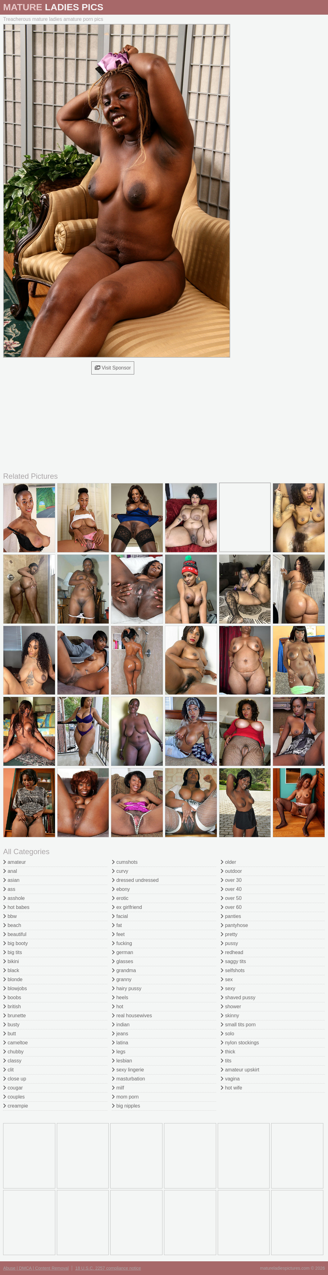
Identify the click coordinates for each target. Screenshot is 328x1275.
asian (11, 880)
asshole (14, 898)
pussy (229, 943)
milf (118, 1087)
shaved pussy (238, 997)
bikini (11, 961)
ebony (121, 889)
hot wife (231, 1087)
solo (227, 1033)
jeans (120, 1033)
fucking (122, 943)
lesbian (122, 1060)
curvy (120, 871)
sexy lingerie (128, 1069)
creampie (15, 1105)
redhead (232, 952)
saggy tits (233, 961)
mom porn (125, 1096)
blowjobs (15, 988)
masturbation (128, 1078)
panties (231, 916)
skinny (230, 1015)
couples (14, 1096)
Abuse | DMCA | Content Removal (36, 1268)
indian (121, 1024)
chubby (13, 1051)
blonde (13, 979)
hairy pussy (126, 988)
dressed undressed (135, 880)
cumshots (125, 862)
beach (12, 925)
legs (118, 1051)
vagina (230, 1078)
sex (227, 979)
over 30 (231, 880)
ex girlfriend (127, 907)
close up (14, 1078)
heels (120, 997)
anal (10, 871)
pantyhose (234, 925)
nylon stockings (240, 1042)
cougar (13, 1087)
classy (12, 1060)
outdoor (231, 871)
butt (9, 1033)
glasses (122, 961)
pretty (229, 934)
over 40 (231, 889)
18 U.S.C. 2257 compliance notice (108, 1268)
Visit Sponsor (113, 367)
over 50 (231, 898)
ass (9, 889)
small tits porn (238, 1024)
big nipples (126, 1105)
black (11, 970)
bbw (10, 916)
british (12, 1006)
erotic (120, 898)
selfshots (233, 970)
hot (117, 1006)
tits (226, 1060)
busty (11, 1024)
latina (120, 1042)
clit (8, 1069)
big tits (12, 952)
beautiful (14, 934)
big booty (15, 943)
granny (121, 979)
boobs (12, 997)
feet (118, 934)
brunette (14, 1015)
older (228, 862)
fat (117, 925)
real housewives (132, 1015)
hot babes (16, 907)
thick (228, 1051)
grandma (124, 970)
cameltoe (15, 1042)
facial (120, 916)
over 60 (231, 907)
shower (231, 1006)
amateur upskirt (240, 1069)
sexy (228, 988)
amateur (14, 862)
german (122, 952)
